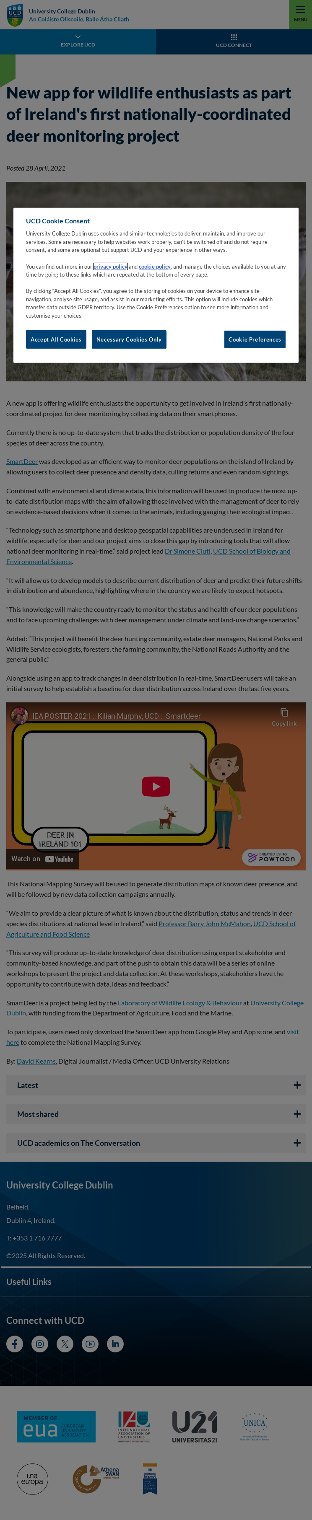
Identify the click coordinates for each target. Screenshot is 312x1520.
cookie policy (155, 266)
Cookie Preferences (255, 339)
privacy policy (110, 266)
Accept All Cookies (56, 339)
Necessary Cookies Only (129, 339)
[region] (156, 285)
